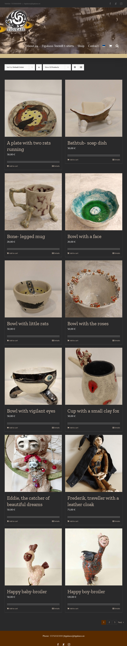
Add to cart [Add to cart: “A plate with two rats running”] (13, 166)
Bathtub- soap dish (87, 143)
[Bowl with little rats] (33, 288)
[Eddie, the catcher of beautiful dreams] (33, 463)
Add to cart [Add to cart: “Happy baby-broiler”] (13, 609)
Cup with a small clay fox (93, 411)
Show (52, 67)
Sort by (15, 67)
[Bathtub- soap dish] (93, 108)
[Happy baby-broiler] (33, 556)
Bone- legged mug (26, 236)
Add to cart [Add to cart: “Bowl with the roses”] (74, 341)
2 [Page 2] (109, 622)
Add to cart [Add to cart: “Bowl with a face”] (74, 253)
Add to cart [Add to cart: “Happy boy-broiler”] (74, 609)
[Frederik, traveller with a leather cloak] (93, 463)
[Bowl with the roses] (93, 288)
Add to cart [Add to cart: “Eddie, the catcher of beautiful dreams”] (13, 521)
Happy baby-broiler (27, 591)
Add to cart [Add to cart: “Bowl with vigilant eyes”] (13, 428)
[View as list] (81, 67)
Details (57, 166)
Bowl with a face (84, 236)
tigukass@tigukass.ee (32, 4)
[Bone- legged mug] (33, 201)
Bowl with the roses (88, 323)
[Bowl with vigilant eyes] (33, 376)
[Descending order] (39, 67)
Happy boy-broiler (86, 591)
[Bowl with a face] (93, 201)
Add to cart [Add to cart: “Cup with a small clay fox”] (74, 428)
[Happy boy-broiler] (93, 556)
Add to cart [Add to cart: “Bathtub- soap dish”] (74, 160)
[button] (117, 45)
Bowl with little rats (28, 323)
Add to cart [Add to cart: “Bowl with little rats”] (13, 341)
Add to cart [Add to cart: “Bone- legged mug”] (13, 253)
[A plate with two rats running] (33, 108)
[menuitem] (103, 45)
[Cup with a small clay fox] (93, 376)
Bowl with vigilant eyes (31, 411)
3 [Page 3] (114, 622)
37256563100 (16, 4)
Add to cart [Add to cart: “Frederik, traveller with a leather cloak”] (74, 521)
